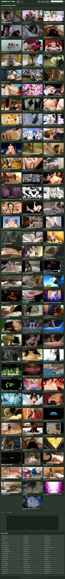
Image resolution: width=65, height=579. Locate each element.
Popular (43, 1)
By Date (2, 8)
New (39, 1)
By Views (6, 8)
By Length (10, 8)
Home (18, 1)
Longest (47, 1)
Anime (22, 1)
